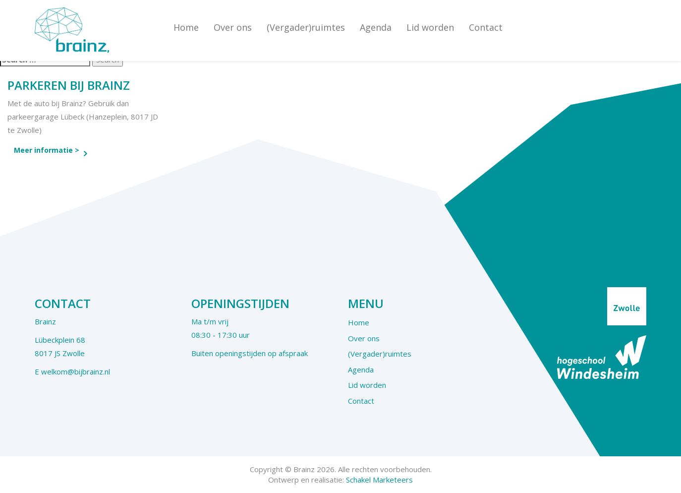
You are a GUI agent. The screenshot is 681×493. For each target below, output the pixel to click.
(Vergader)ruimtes (306, 27)
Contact (486, 27)
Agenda (376, 27)
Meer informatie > (46, 150)
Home (186, 27)
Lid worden (430, 27)
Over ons (233, 27)
